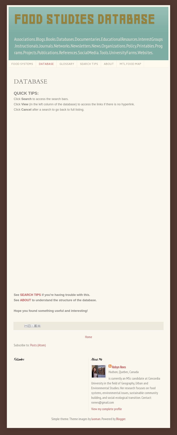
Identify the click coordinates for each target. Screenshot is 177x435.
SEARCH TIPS (89, 64)
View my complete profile (106, 409)
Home (88, 337)
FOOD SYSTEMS (22, 64)
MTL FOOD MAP (130, 64)
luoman (96, 419)
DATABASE (46, 64)
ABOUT (109, 64)
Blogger (120, 419)
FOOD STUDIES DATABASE (84, 19)
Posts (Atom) (38, 345)
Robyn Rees (119, 367)
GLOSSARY (66, 64)
